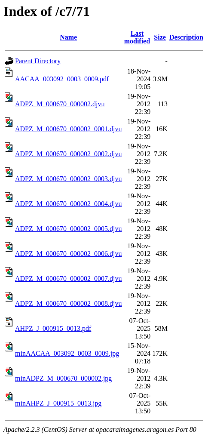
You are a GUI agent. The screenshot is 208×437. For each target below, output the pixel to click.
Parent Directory (38, 61)
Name (68, 37)
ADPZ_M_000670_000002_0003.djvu (68, 178)
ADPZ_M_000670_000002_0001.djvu (68, 128)
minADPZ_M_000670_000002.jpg (63, 378)
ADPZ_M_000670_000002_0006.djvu (68, 253)
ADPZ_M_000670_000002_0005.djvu (68, 228)
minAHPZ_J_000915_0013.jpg (58, 403)
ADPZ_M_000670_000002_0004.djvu (68, 203)
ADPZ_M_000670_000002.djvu (59, 104)
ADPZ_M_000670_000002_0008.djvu (68, 303)
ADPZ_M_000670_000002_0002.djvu (68, 153)
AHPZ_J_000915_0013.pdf (53, 328)
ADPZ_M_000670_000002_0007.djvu (68, 278)
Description (186, 37)
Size (160, 37)
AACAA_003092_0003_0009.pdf (62, 79)
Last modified (137, 37)
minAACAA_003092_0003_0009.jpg (67, 353)
